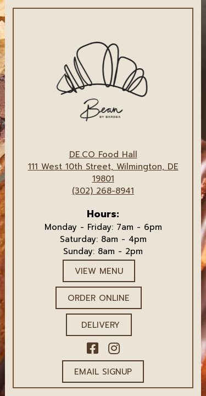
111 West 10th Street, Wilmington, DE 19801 (103, 173)
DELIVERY (99, 325)
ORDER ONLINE (99, 298)
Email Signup (103, 372)
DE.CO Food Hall (103, 154)
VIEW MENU (99, 271)
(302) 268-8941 (103, 191)
